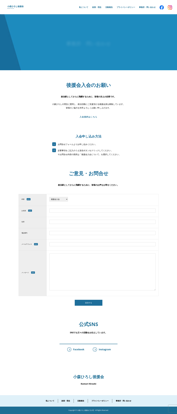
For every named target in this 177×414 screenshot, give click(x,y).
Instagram (102, 349)
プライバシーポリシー (100, 401)
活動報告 (80, 401)
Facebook (75, 349)
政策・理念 (65, 401)
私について (50, 401)
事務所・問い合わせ (123, 401)
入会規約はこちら (88, 117)
